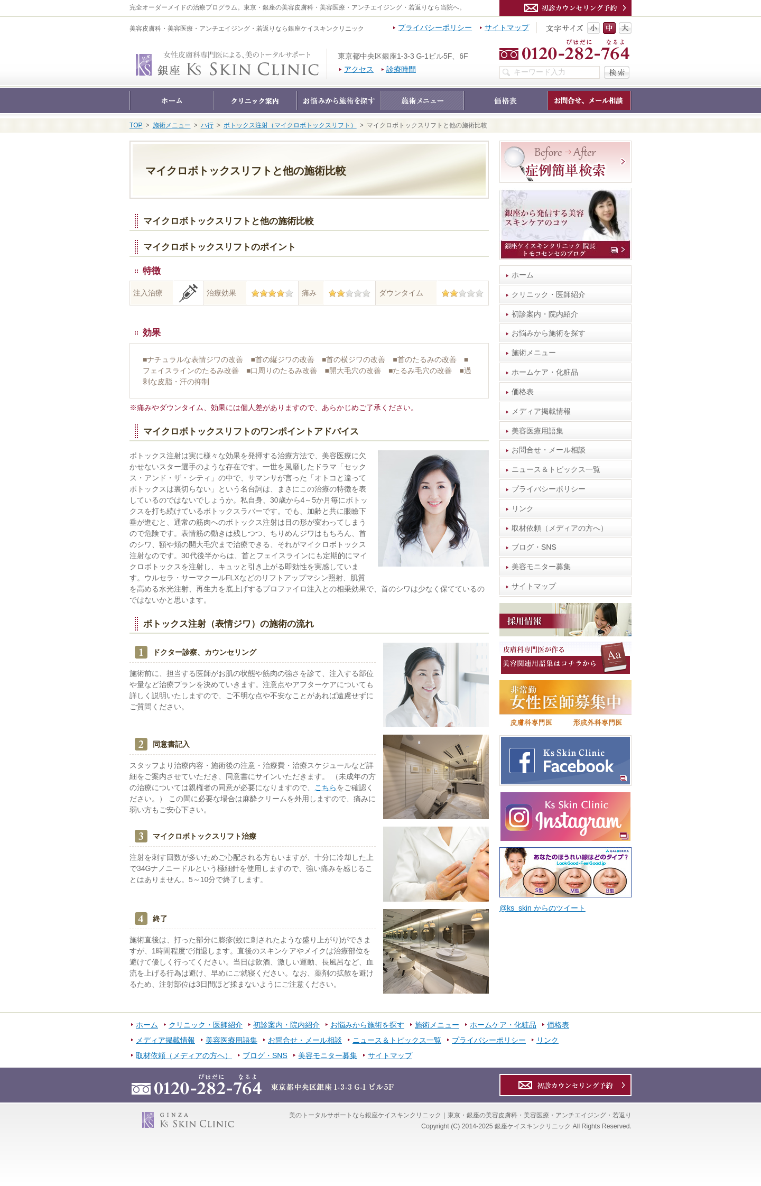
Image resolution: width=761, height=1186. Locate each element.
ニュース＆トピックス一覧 (556, 469)
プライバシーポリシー (549, 489)
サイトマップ (534, 586)
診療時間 (401, 69)
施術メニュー (534, 352)
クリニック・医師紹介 (549, 294)
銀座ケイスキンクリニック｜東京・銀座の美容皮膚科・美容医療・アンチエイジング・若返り (498, 1115)
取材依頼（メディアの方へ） (560, 528)
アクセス (359, 69)
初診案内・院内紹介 (545, 314)
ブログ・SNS (534, 547)
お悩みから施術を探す (549, 333)
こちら (325, 787)
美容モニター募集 (541, 566)
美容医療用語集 (537, 431)
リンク (523, 508)
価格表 (523, 391)
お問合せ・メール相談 (549, 450)
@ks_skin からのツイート (542, 908)
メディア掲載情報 (541, 411)
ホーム (523, 275)
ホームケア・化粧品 (545, 372)
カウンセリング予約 (565, 8)
